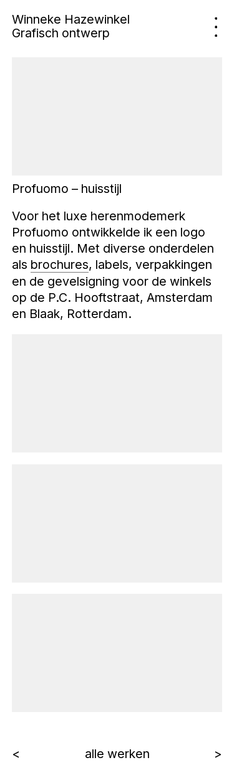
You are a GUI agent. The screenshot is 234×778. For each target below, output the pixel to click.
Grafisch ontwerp (61, 33)
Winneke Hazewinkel (71, 19)
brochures (60, 264)
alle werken (117, 754)
